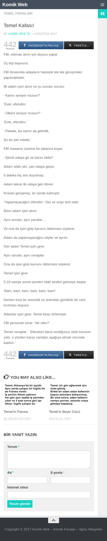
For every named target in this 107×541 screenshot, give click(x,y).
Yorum (13, 447)
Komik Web (15, 4)
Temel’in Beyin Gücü (64, 412)
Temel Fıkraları (18, 13)
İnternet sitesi (17, 487)
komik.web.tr (19, 33)
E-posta (58, 472)
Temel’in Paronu (16, 412)
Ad (10, 472)
